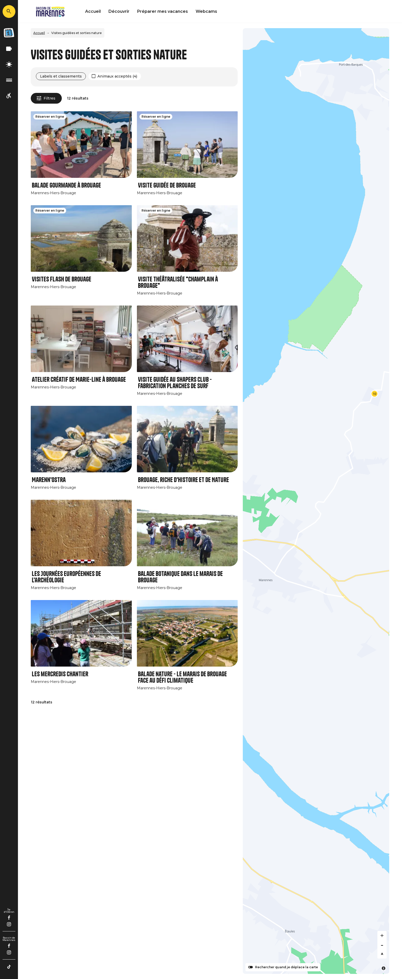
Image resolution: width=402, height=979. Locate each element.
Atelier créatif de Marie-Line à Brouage (79, 379)
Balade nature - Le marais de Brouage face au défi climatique (182, 677)
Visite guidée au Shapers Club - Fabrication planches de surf (175, 383)
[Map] (316, 501)
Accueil (93, 11)
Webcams (206, 11)
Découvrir (118, 11)
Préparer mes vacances (162, 11)
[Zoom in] (382, 935)
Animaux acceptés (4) (117, 76)
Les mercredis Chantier (60, 674)
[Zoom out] (382, 944)
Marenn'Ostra (49, 480)
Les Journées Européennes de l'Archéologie (66, 577)
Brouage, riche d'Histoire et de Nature (183, 480)
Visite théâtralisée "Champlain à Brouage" (178, 282)
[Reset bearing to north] (382, 954)
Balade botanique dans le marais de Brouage (180, 577)
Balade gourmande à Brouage (66, 185)
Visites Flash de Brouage (61, 279)
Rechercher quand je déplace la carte (286, 967)
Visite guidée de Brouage (167, 185)
